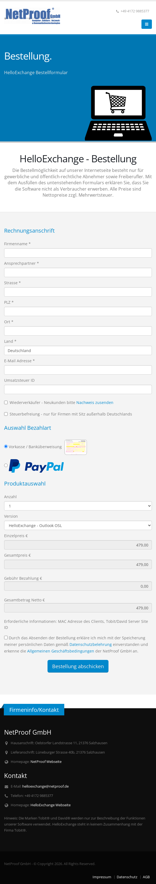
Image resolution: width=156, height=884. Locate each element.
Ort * (8, 321)
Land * (10, 341)
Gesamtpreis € (17, 555)
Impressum (102, 877)
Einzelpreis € (16, 535)
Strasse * (12, 282)
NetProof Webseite (46, 761)
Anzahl (10, 496)
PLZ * (9, 302)
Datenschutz (127, 877)
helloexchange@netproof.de (45, 786)
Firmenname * (17, 243)
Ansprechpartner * (21, 263)
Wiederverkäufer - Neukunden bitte (58, 402)
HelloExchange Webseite (50, 805)
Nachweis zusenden (94, 402)
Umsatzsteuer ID (19, 380)
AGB (146, 877)
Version (11, 516)
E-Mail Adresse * (19, 360)
